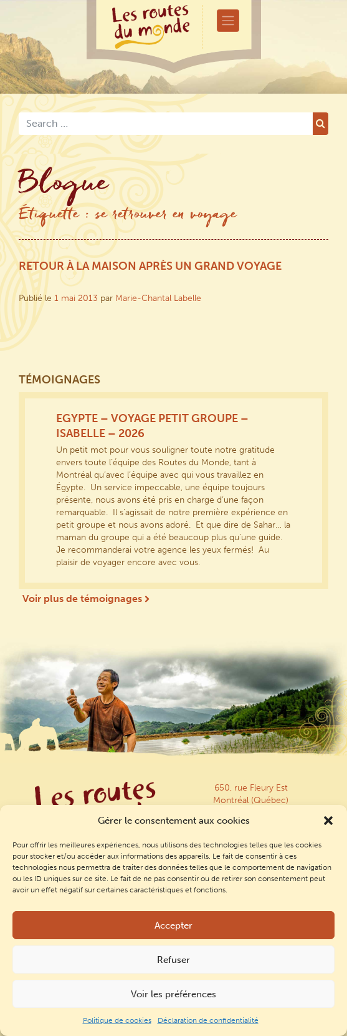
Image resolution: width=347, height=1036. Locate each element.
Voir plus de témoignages (86, 598)
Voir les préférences (173, 994)
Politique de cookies (117, 1020)
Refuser (173, 959)
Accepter (173, 925)
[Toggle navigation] (228, 20)
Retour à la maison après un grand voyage (150, 266)
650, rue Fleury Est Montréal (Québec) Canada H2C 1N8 (250, 800)
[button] (328, 820)
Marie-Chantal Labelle (158, 298)
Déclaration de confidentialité (208, 1020)
